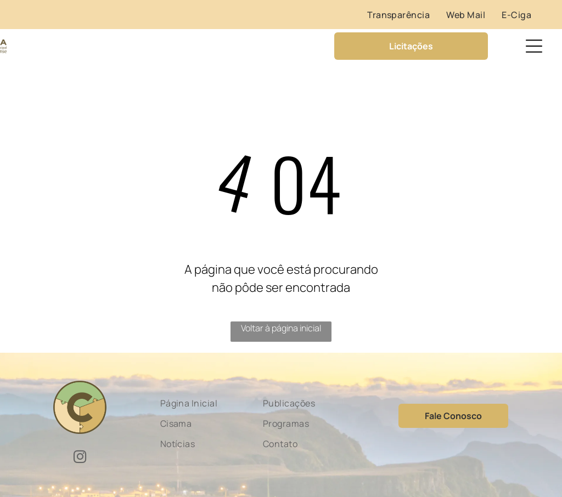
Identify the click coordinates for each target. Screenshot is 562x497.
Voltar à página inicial (281, 328)
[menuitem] (398, 15)
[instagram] (79, 458)
